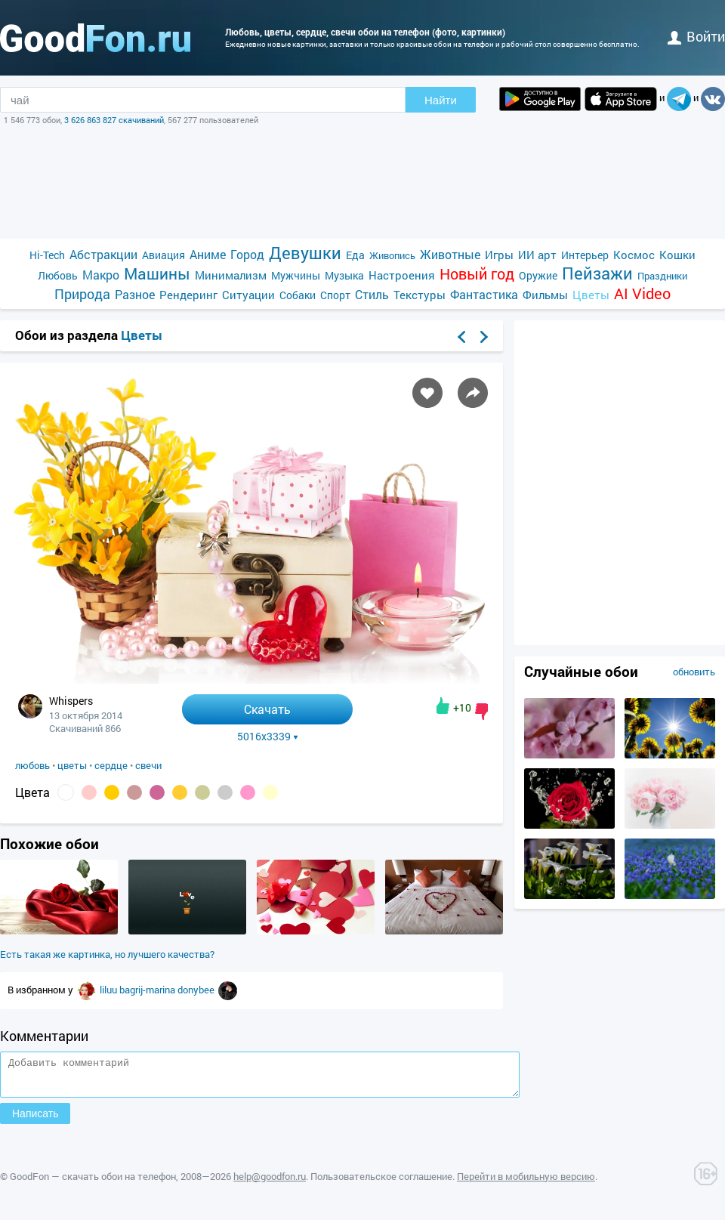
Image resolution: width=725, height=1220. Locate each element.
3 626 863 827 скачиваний (114, 119)
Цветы (590, 294)
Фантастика (484, 294)
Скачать (267, 709)
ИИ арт (537, 254)
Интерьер (585, 255)
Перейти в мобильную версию (526, 1183)
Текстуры (419, 294)
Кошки (677, 254)
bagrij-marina (148, 989)
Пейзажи (597, 273)
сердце (111, 765)
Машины (157, 274)
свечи (148, 765)
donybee (197, 989)
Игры (499, 254)
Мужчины (295, 275)
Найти (440, 100)
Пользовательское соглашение (381, 1183)
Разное (135, 294)
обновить (694, 671)
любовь (32, 765)
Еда (355, 255)
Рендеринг (188, 294)
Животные (450, 254)
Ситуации (248, 294)
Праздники (662, 276)
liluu (109, 989)
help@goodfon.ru (269, 1183)
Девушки (305, 252)
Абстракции (103, 254)
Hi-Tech (47, 255)
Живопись (392, 255)
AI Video (642, 293)
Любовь (58, 275)
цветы (72, 765)
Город (247, 254)
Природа (82, 294)
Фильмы (545, 294)
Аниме (208, 254)
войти (696, 36)
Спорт (335, 295)
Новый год (477, 274)
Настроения (402, 275)
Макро (100, 275)
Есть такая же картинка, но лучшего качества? (107, 954)
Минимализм (231, 275)
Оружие (538, 275)
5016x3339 (267, 736)
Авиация (163, 255)
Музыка (344, 275)
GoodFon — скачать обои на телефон (93, 1183)
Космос (634, 254)
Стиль (372, 294)
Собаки (297, 295)
